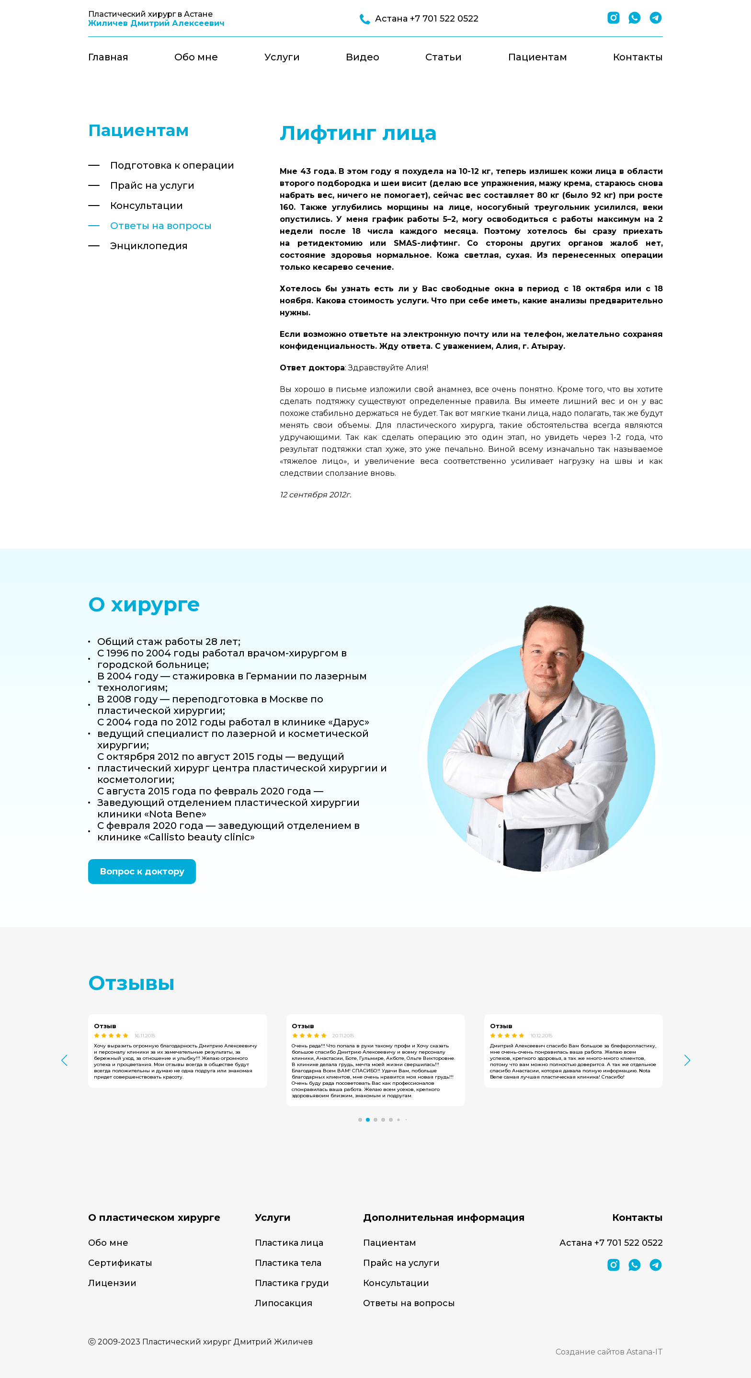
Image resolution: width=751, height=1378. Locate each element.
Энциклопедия (149, 246)
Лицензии (112, 1283)
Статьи (443, 57)
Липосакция (283, 1303)
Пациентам (537, 57)
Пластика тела (288, 1263)
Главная (108, 57)
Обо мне (196, 57)
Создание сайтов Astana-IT (609, 1351)
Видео (362, 57)
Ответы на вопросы (161, 225)
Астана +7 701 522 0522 (611, 1243)
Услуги (282, 57)
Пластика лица (289, 1243)
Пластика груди (292, 1283)
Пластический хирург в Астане (156, 19)
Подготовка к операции (172, 165)
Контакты (638, 57)
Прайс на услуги (152, 185)
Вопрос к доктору (142, 871)
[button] (360, 1120)
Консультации (146, 205)
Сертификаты (120, 1263)
